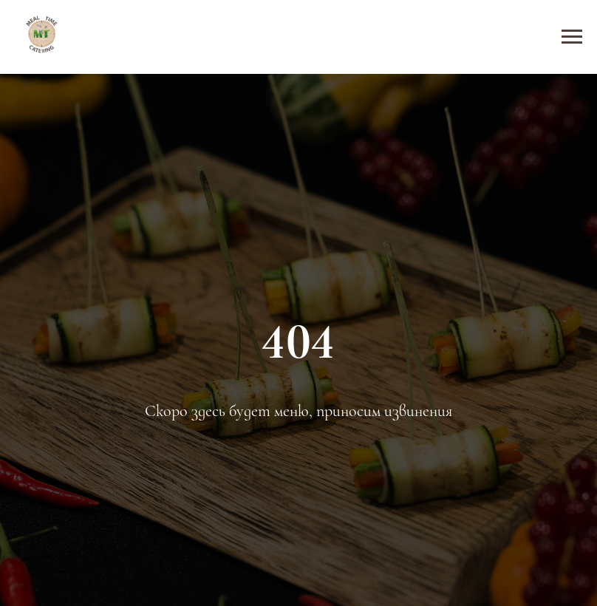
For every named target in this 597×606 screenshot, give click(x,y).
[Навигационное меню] (572, 37)
